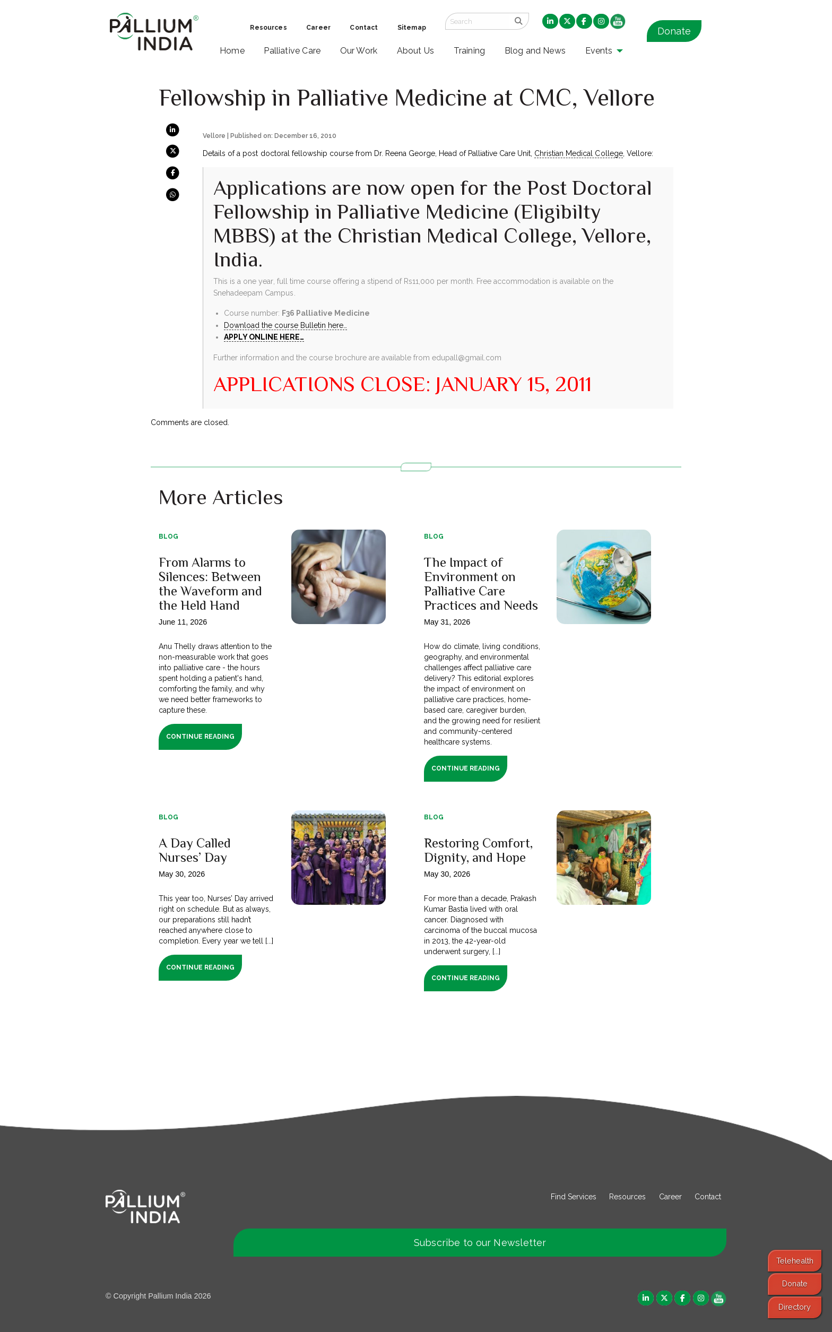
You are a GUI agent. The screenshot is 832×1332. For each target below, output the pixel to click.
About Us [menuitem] (416, 51)
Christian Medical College (578, 153)
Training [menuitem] (470, 51)
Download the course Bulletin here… (285, 325)
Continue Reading (200, 736)
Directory (794, 1306)
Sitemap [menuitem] (411, 27)
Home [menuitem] (232, 51)
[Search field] (477, 21)
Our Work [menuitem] (359, 51)
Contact (708, 1196)
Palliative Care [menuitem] (292, 51)
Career (670, 1196)
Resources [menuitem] (268, 27)
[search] (518, 21)
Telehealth (794, 1260)
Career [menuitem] (318, 27)
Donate (674, 31)
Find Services (573, 1196)
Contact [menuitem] (364, 27)
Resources (627, 1196)
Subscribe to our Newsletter (480, 1242)
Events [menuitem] (599, 51)
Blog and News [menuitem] (535, 51)
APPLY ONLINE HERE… (264, 337)
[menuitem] (550, 22)
